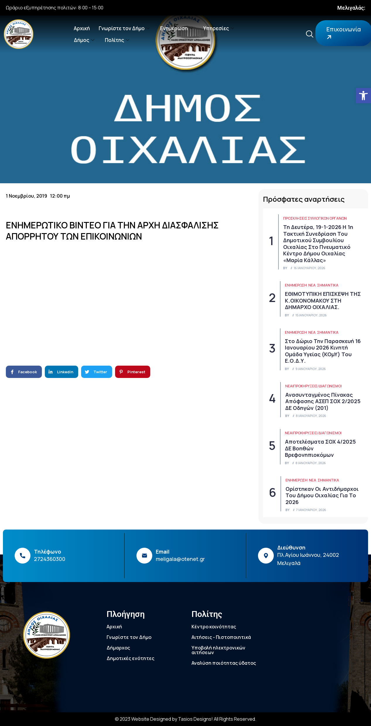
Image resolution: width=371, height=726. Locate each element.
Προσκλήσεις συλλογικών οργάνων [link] (315, 218)
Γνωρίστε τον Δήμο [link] (124, 28)
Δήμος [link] (84, 40)
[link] (363, 95)
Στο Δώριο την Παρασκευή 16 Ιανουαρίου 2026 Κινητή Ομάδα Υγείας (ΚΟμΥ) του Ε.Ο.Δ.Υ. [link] (323, 350)
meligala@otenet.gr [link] (180, 558)
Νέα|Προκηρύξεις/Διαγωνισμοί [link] (313, 386)
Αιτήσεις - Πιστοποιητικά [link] (221, 637)
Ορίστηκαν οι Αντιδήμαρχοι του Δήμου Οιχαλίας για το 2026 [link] (322, 495)
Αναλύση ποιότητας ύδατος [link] (224, 663)
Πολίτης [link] (117, 40)
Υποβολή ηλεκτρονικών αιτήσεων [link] (218, 650)
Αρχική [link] (82, 28)
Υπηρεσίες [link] (218, 28)
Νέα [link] (312, 285)
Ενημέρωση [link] (176, 28)
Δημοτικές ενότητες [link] (130, 658)
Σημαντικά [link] (327, 285)
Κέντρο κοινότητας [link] (214, 626)
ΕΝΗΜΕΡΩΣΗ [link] (296, 285)
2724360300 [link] (49, 558)
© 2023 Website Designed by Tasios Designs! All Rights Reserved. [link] (185, 719)
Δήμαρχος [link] (118, 647)
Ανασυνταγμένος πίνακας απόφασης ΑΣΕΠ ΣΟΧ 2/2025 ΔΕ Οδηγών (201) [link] (322, 401)
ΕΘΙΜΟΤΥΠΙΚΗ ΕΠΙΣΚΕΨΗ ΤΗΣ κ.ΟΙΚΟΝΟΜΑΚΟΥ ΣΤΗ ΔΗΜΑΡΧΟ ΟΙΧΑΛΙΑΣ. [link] (323, 300)
